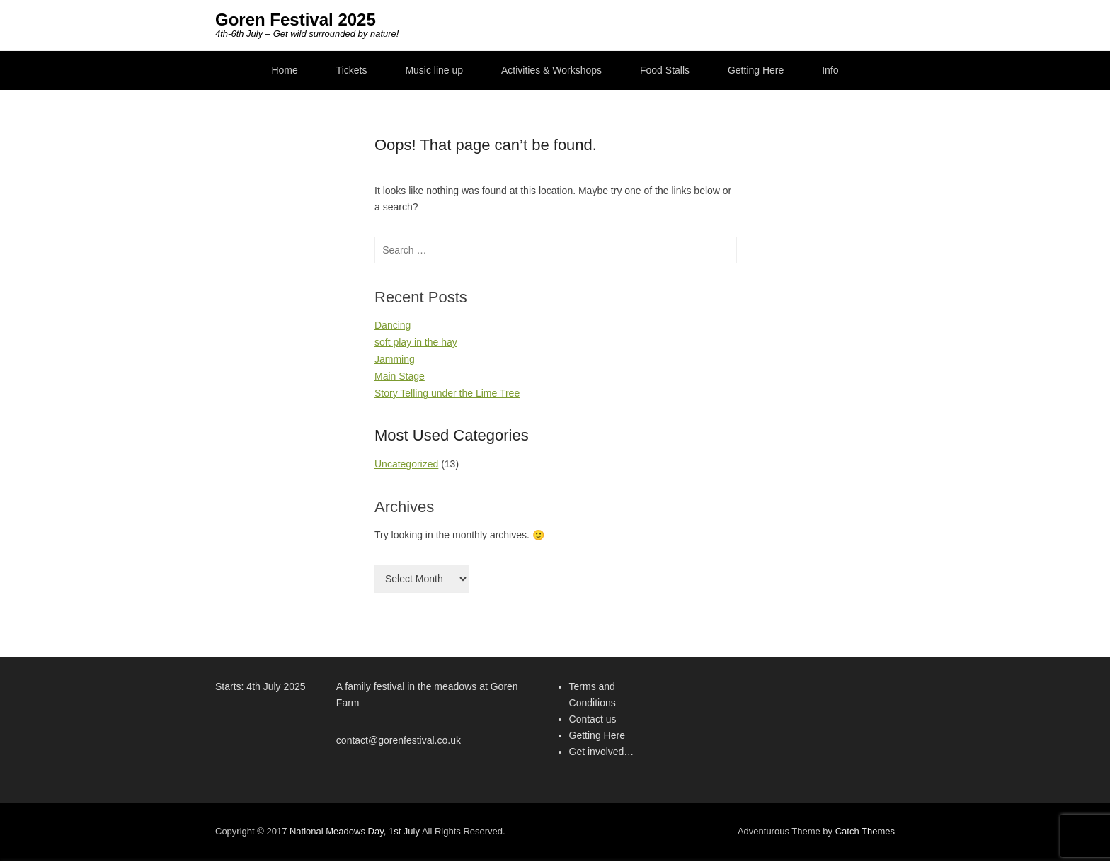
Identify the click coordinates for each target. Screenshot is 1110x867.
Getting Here (756, 70)
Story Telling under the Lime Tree (447, 393)
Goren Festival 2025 (295, 19)
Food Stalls (665, 70)
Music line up (434, 70)
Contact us (593, 719)
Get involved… (601, 751)
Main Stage (399, 376)
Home (284, 70)
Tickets (351, 70)
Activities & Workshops (551, 70)
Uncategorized (406, 464)
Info (830, 70)
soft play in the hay (415, 342)
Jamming (394, 359)
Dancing (392, 325)
